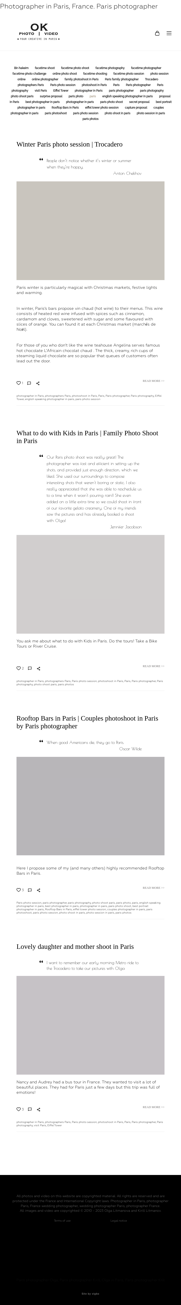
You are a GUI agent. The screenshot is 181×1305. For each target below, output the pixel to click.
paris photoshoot (56, 113)
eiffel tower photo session (102, 107)
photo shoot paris (22, 96)
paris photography (152, 90)
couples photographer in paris (126, 909)
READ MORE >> (154, 381)
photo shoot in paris (118, 113)
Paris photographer (138, 85)
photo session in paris (151, 113)
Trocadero (151, 79)
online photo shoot (65, 73)
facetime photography (110, 68)
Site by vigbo (90, 1294)
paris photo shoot (111, 102)
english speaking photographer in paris (127, 96)
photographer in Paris (89, 90)
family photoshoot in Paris (82, 79)
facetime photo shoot (75, 68)
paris (93, 96)
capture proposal (136, 107)
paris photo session (86, 113)
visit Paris (41, 90)
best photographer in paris (42, 102)
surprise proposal (51, 96)
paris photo (76, 96)
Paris (116, 85)
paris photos (90, 119)
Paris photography (142, 395)
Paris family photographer (122, 79)
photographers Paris (31, 85)
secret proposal (139, 102)
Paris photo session (63, 85)
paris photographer (121, 90)
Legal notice (119, 1220)
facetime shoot (45, 68)
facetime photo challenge (29, 73)
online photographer (45, 79)
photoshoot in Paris (94, 85)
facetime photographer (146, 68)
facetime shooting (95, 73)
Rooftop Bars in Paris (65, 107)
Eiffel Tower (61, 90)
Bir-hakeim (21, 68)
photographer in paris (80, 102)
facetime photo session (129, 73)
